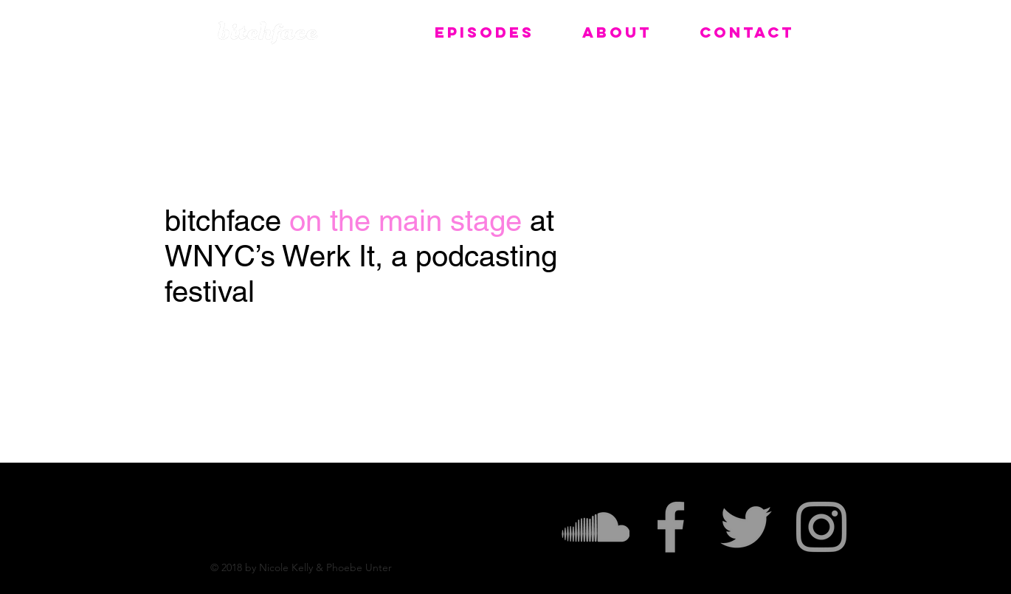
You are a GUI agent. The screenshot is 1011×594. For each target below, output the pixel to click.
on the (334, 221)
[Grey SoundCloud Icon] (595, 527)
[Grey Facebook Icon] (671, 527)
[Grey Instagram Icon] (821, 527)
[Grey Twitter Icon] (746, 527)
